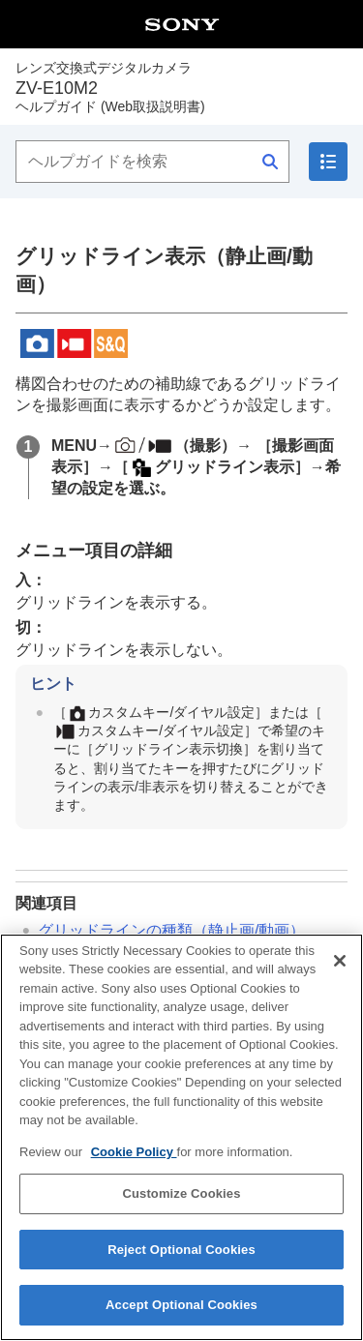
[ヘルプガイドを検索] (152, 161)
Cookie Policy (134, 1166)
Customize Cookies (181, 1209)
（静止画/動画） (171, 930)
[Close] (339, 975)
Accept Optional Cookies (181, 1320)
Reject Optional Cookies (181, 1264)
